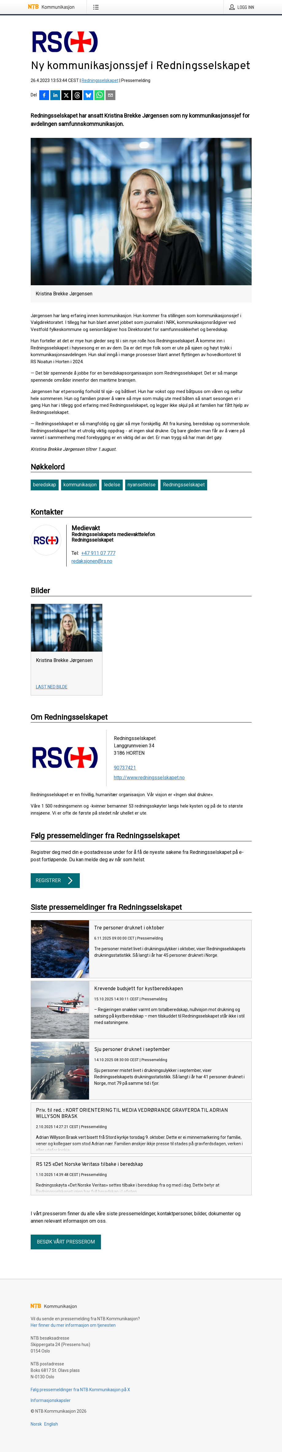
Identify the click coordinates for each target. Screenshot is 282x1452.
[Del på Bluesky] (88, 95)
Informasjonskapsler (51, 1400)
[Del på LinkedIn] (55, 95)
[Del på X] (66, 95)
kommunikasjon (80, 485)
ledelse (112, 485)
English (51, 1424)
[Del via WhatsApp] (99, 95)
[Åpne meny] (97, 7)
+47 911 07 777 (98, 553)
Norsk (36, 1424)
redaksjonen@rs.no (91, 561)
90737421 (125, 768)
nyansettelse (142, 485)
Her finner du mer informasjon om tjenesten (73, 1325)
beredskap (44, 485)
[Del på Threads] (77, 95)
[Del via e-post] (110, 95)
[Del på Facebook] (44, 95)
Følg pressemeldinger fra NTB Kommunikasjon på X (80, 1389)
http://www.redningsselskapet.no (149, 777)
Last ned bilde (52, 686)
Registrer (55, 880)
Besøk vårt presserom (66, 1242)
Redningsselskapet (100, 80)
